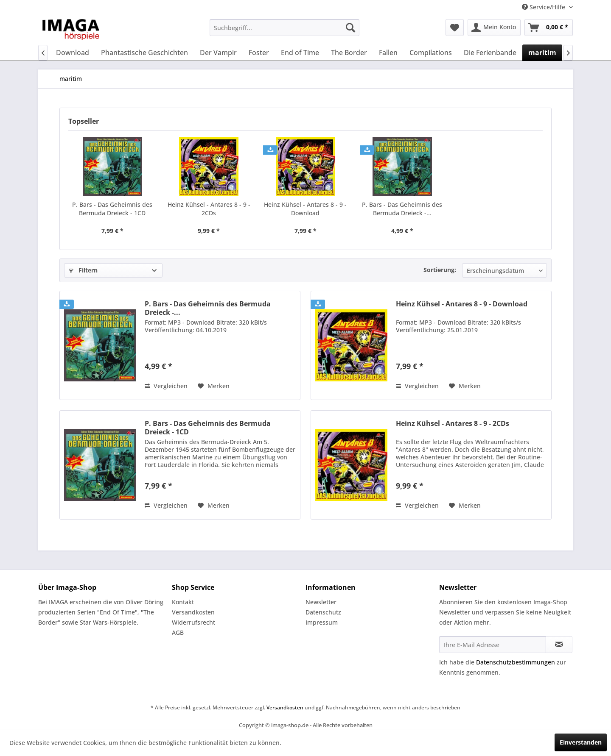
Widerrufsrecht (193, 622)
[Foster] (259, 52)
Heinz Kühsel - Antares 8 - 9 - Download (305, 208)
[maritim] (542, 52)
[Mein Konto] (494, 27)
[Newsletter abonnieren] (559, 644)
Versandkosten (193, 612)
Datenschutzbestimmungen (515, 662)
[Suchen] (350, 27)
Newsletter (321, 602)
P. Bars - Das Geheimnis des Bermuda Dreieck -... (402, 208)
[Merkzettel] (455, 27)
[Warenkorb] (548, 27)
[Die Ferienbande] (490, 52)
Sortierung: (439, 270)
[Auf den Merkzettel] (214, 386)
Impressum (322, 622)
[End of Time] (300, 52)
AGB (178, 632)
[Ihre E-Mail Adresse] (492, 644)
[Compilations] (431, 52)
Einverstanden (581, 742)
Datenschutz (323, 612)
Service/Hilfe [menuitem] (544, 7)
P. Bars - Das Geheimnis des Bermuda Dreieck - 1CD (112, 208)
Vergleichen (166, 386)
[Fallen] (388, 52)
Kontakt (183, 602)
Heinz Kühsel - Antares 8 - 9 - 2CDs (209, 208)
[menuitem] (284, 27)
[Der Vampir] (218, 52)
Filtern (83, 270)
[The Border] (349, 52)
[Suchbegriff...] (284, 27)
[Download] (72, 52)
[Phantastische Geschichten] (144, 52)
